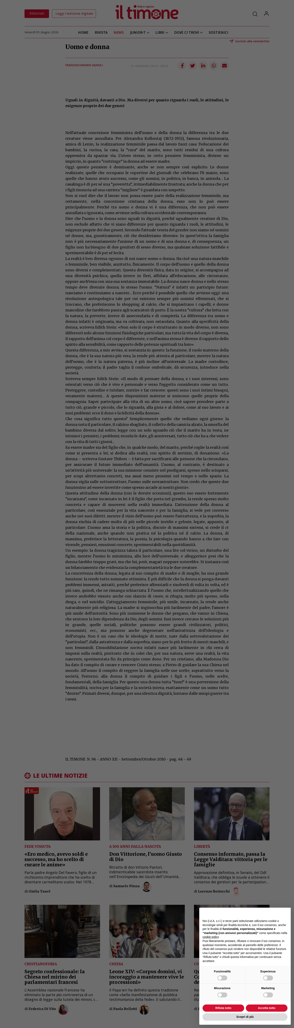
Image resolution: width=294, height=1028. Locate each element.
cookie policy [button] (211, 937)
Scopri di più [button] (245, 1016)
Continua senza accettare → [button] (268, 912)
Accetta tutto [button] (266, 1008)
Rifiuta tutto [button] (223, 1008)
